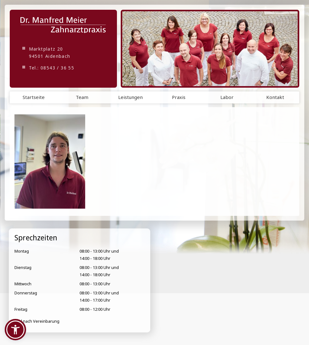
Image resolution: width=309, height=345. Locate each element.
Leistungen (130, 97)
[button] (15, 329)
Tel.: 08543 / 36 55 (51, 68)
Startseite (34, 97)
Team (82, 97)
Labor (227, 97)
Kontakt (275, 97)
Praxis (178, 97)
